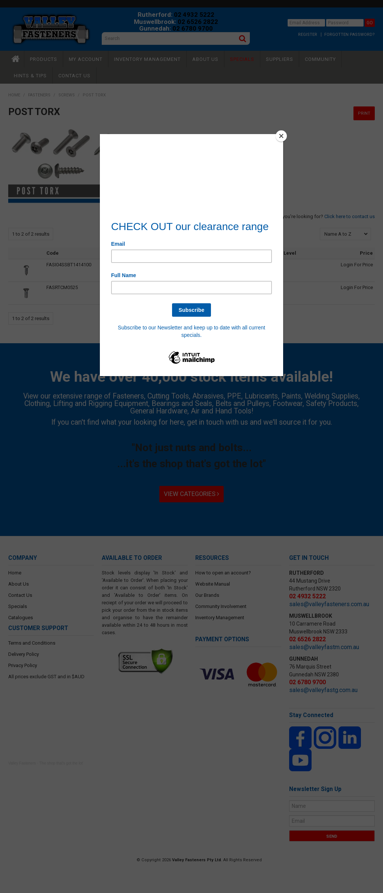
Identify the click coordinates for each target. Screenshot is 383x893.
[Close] (281, 136)
